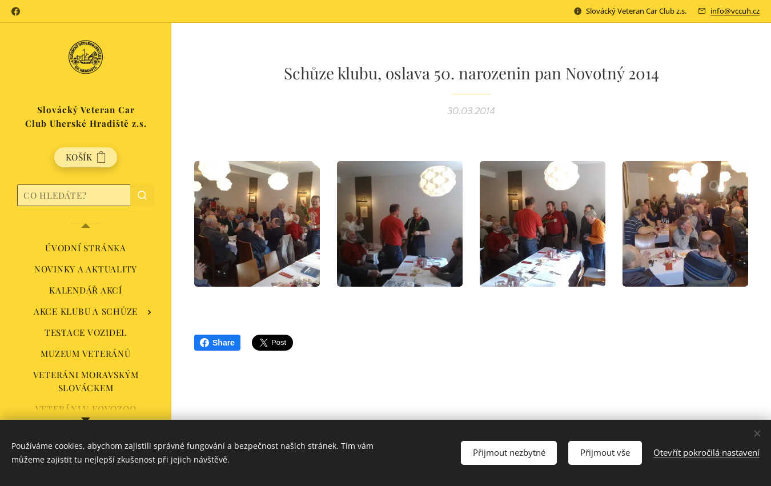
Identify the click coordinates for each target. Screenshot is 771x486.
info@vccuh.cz (735, 11)
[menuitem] (85, 248)
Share (217, 342)
